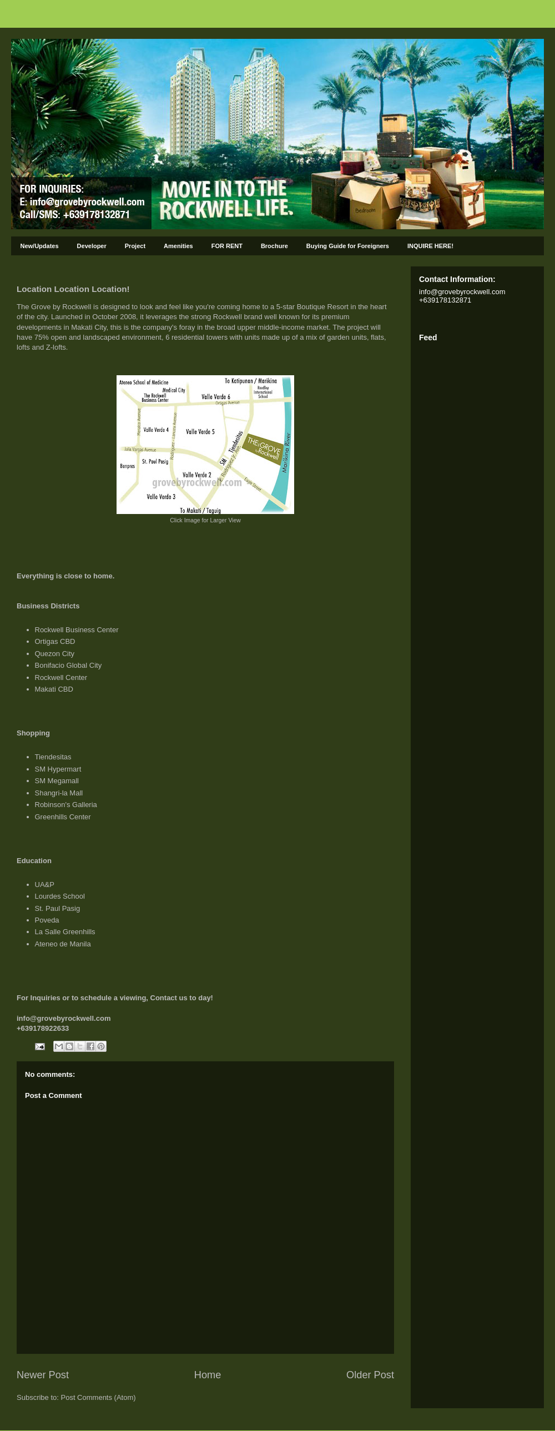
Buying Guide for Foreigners (347, 246)
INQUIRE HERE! (430, 246)
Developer (92, 246)
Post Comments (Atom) (98, 1397)
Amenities (178, 246)
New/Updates (40, 246)
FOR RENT (227, 246)
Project (135, 246)
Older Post (370, 1374)
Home (207, 1374)
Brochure (274, 246)
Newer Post (43, 1374)
